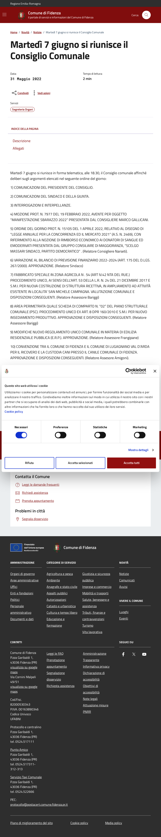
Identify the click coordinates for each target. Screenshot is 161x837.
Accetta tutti (132, 462)
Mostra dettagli (138, 450)
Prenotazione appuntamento (57, 663)
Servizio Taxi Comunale (26, 777)
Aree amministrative (24, 580)
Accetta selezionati (80, 462)
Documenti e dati (22, 619)
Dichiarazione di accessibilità (94, 676)
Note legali (90, 698)
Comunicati (127, 580)
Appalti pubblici (57, 593)
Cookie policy (14, 411)
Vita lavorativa (92, 631)
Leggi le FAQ (55, 653)
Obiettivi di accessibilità (91, 689)
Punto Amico (19, 749)
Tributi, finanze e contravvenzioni (93, 615)
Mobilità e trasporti (95, 593)
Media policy (113, 822)
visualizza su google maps (23, 669)
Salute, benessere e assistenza (95, 602)
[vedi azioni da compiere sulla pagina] (40, 93)
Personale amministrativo (20, 609)
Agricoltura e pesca (60, 573)
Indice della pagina (80, 128)
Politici (15, 599)
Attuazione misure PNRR (95, 708)
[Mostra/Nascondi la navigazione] (4, 14)
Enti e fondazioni (21, 593)
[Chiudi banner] (155, 371)
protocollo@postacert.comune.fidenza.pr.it (39, 804)
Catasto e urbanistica (61, 606)
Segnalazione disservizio (56, 676)
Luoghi (124, 611)
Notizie (37, 32)
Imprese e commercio (96, 586)
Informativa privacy (96, 666)
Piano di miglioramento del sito (31, 822)
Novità (25, 32)
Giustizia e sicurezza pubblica (96, 577)
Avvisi (123, 586)
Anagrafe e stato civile (62, 586)
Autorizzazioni (56, 599)
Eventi (123, 618)
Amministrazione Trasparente (94, 656)
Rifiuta (29, 462)
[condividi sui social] (19, 93)
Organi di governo (22, 573)
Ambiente (53, 580)
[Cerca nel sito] (146, 15)
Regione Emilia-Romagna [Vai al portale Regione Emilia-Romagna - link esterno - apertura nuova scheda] (25, 3)
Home (13, 32)
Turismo (87, 625)
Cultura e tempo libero (62, 612)
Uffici (13, 586)
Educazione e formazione (56, 622)
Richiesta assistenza (60, 685)
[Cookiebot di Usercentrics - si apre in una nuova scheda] (128, 371)
